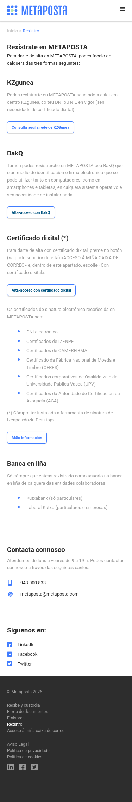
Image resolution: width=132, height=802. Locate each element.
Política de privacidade (28, 750)
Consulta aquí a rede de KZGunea (40, 127)
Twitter (25, 664)
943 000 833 (33, 582)
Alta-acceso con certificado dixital (41, 290)
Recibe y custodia (23, 705)
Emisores (16, 717)
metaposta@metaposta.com (49, 594)
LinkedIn (26, 644)
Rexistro (15, 724)
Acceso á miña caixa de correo (36, 730)
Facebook (27, 654)
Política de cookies (25, 757)
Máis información (27, 437)
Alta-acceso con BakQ (31, 212)
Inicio (12, 30)
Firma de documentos (27, 711)
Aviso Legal (18, 744)
